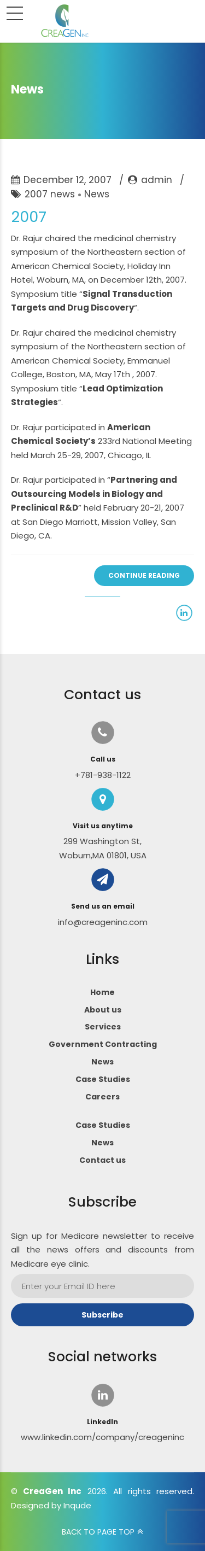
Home (102, 992)
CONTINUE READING (144, 575)
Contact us (102, 1160)
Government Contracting (103, 1044)
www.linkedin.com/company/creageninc (102, 1437)
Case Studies (102, 1079)
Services (103, 1026)
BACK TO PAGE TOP (98, 1531)
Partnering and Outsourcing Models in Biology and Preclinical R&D (94, 493)
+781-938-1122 (103, 775)
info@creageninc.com (103, 922)
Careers (102, 1096)
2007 (28, 217)
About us (102, 1009)
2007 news (50, 194)
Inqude (77, 1505)
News (96, 194)
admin (156, 179)
